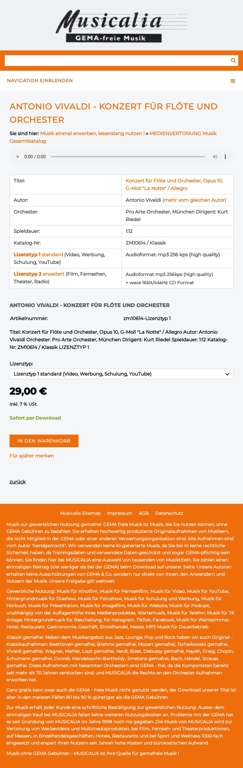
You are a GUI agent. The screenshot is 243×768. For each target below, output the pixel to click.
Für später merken (31, 456)
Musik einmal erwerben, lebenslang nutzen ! (92, 133)
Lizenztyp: (21, 364)
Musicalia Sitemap (80, 513)
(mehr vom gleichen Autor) (194, 200)
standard (39, 255)
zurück (17, 482)
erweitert (39, 274)
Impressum (119, 513)
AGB (144, 513)
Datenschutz (169, 513)
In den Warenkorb (44, 441)
